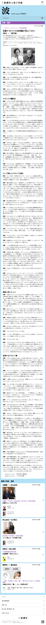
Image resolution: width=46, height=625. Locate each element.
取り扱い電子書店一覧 (8, 609)
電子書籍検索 (5, 601)
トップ (4, 596)
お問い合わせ (5, 613)
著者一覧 (4, 605)
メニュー (23, 18)
